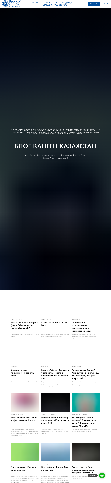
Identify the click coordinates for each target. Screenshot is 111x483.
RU (108, 4)
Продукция (68, 3)
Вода (56, 3)
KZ (103, 4)
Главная (36, 3)
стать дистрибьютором (55, 5)
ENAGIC (47, 3)
